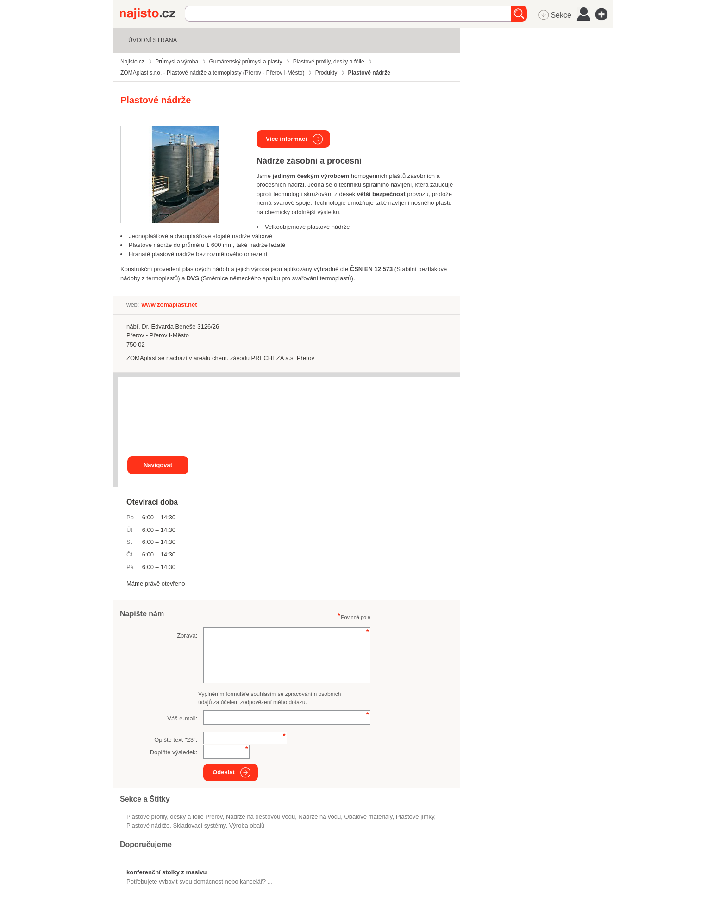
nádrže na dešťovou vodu (260, 816)
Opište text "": (175, 739)
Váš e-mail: (182, 718)
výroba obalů (247, 825)
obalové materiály (368, 816)
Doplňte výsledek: (174, 752)
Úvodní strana (152, 40)
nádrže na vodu (320, 816)
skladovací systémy (199, 825)
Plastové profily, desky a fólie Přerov (174, 816)
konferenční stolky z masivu (166, 872)
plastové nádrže (147, 825)
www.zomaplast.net (169, 304)
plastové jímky (415, 816)
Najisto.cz (152, 14)
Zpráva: (187, 635)
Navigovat (158, 464)
